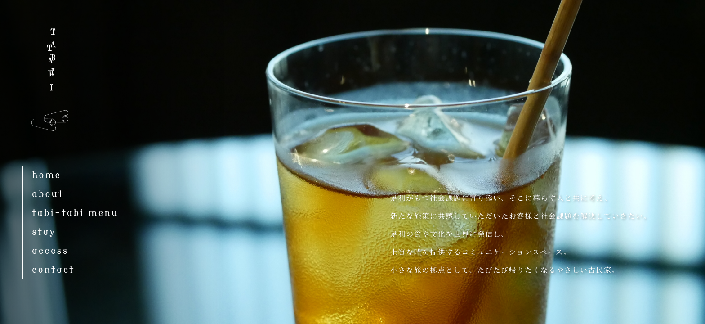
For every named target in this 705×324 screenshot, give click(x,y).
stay (44, 232)
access (50, 251)
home (46, 175)
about (48, 194)
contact (53, 270)
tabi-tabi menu (75, 213)
